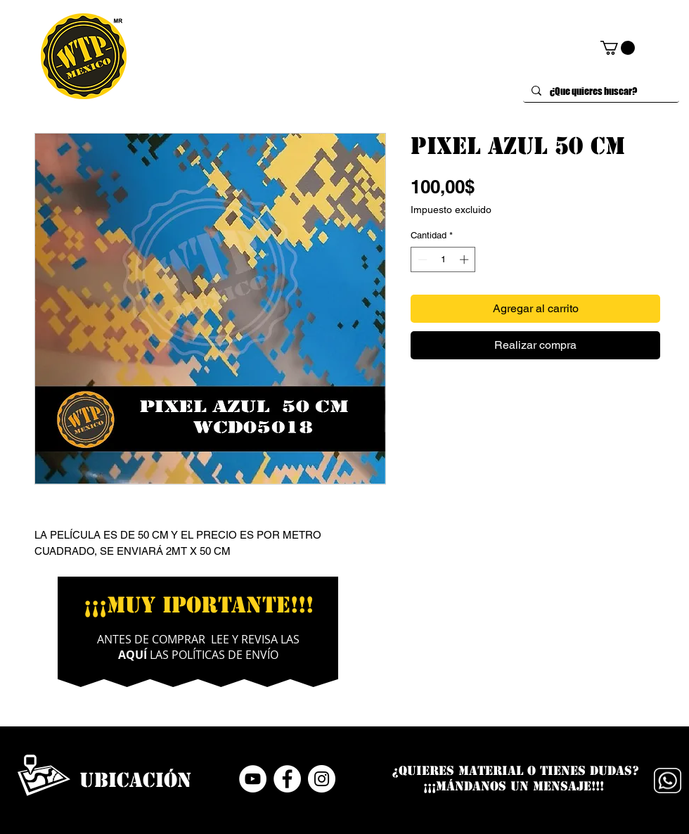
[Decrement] (421, 259)
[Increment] (465, 259)
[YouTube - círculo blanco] (252, 779)
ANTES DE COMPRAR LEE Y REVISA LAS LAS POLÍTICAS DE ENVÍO (198, 646)
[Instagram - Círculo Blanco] (321, 779)
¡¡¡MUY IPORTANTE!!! (199, 605)
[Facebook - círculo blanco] (287, 779)
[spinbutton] (443, 259)
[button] (617, 48)
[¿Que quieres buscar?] (600, 91)
